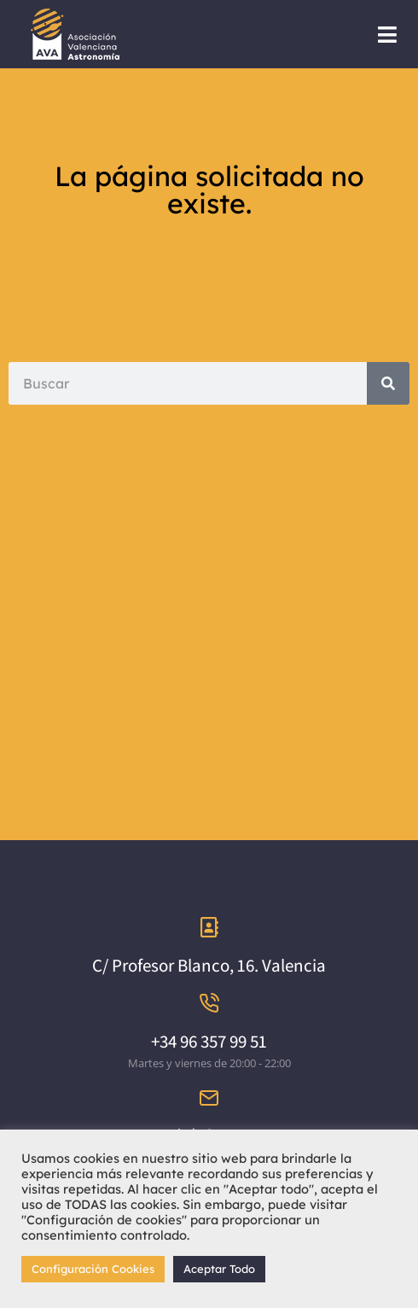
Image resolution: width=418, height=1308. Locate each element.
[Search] (388, 383)
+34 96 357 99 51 (209, 1041)
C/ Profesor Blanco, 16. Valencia (209, 965)
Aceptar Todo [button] (219, 1269)
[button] (387, 34)
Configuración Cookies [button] (93, 1269)
